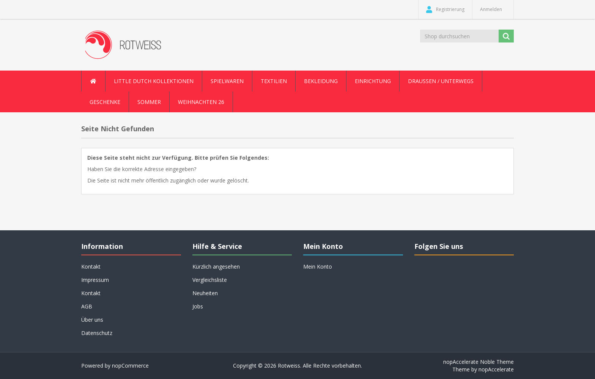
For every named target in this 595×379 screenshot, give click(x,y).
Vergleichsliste (209, 279)
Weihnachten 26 (201, 101)
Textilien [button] (274, 81)
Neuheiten (205, 293)
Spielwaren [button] (227, 81)
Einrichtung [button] (373, 81)
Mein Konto (317, 266)
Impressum (95, 279)
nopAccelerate (496, 369)
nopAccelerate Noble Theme (478, 361)
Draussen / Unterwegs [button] (441, 81)
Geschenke (105, 101)
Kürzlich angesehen (216, 266)
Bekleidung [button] (321, 81)
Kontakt (91, 266)
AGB (86, 306)
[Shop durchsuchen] (460, 36)
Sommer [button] (149, 101)
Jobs (197, 306)
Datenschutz (96, 333)
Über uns (92, 319)
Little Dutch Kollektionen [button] (154, 81)
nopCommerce (130, 365)
